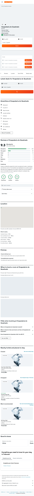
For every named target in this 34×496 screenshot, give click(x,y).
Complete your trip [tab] (7, 458)
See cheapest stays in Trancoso (26, 377)
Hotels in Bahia (28, 492)
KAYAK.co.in (3, 492)
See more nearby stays (28, 351)
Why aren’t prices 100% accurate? (17, 485)
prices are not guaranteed (25, 477)
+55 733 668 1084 (5, 31)
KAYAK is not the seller (17, 481)
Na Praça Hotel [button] (4, 420)
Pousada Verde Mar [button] (5, 394)
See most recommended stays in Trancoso (26, 404)
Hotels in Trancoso (7, 465)
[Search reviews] (18, 185)
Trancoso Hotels (12, 493)
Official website (4, 33)
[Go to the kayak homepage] (8, 2)
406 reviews (12, 35)
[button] (2, 2)
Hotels (8, 492)
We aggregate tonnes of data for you (17, 483)
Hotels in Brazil (22, 492)
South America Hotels (14, 492)
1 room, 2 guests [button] (6, 42)
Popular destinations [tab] (17, 458)
